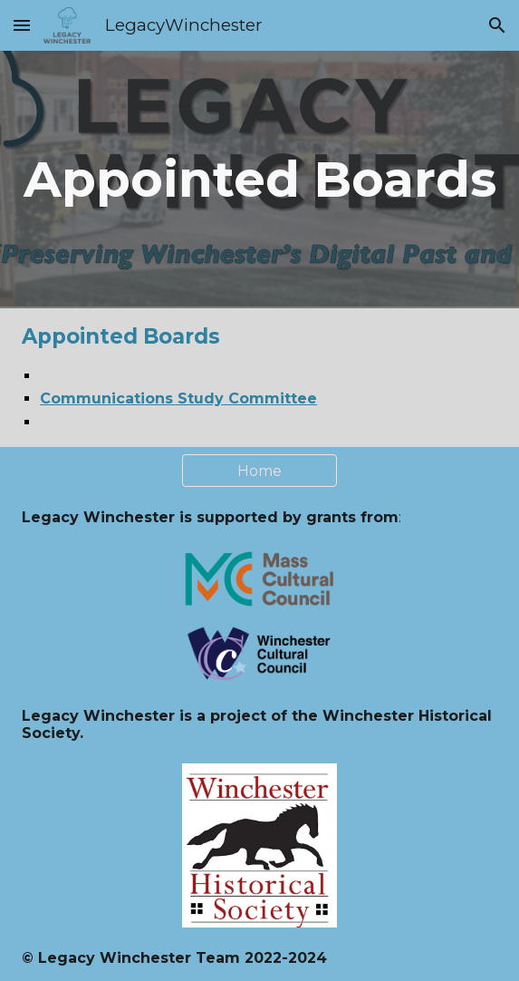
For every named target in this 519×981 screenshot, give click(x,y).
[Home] (259, 471)
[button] (21, 25)
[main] (259, 179)
